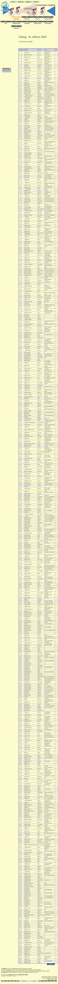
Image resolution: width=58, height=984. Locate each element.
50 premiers (27, 18)
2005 (6, 23)
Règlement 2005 (16, 23)
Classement (16, 18)
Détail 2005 (27, 23)
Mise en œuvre (6, 68)
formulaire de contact (23, 974)
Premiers (38, 18)
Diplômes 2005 (37, 23)
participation (16, 28)
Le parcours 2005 (48, 18)
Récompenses (48, 23)
